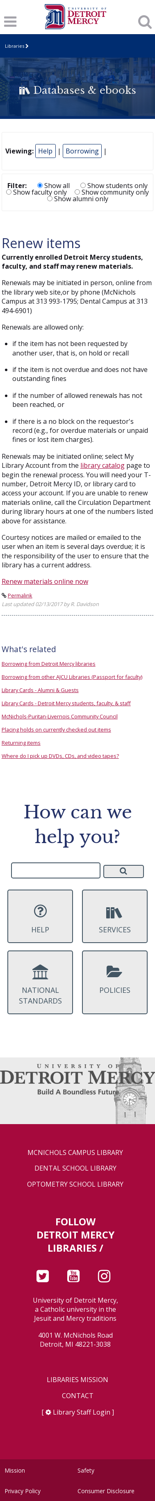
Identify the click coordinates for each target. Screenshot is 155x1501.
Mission (15, 1470)
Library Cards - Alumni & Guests (40, 690)
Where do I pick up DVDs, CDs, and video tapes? (60, 756)
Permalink (20, 595)
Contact (77, 1396)
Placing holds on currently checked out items (56, 729)
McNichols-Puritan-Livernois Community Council (60, 716)
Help (45, 151)
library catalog (102, 465)
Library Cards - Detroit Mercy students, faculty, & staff (66, 703)
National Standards (40, 985)
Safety (86, 1470)
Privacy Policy (23, 1491)
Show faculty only (36, 192)
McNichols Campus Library (75, 1153)
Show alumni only (77, 198)
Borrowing (82, 151)
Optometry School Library (75, 1184)
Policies (114, 979)
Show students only (114, 185)
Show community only (112, 192)
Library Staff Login (81, 1412)
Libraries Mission (77, 1380)
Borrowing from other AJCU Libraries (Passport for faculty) (72, 677)
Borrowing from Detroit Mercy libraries (49, 663)
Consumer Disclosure (106, 1491)
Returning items (21, 742)
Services (114, 919)
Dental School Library (75, 1168)
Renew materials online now (45, 581)
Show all (53, 185)
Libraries (14, 46)
